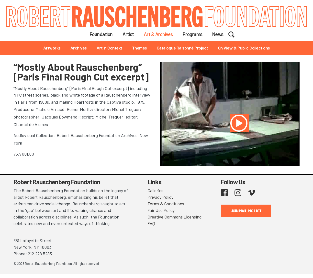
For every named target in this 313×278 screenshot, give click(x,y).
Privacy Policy (160, 197)
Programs (192, 34)
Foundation (101, 34)
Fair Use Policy (161, 210)
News (218, 34)
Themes (139, 47)
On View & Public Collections (244, 47)
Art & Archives (158, 34)
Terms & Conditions (165, 203)
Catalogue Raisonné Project (182, 47)
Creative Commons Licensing (174, 216)
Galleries (155, 190)
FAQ (151, 223)
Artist (128, 34)
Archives (78, 47)
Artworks (52, 47)
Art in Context (109, 47)
